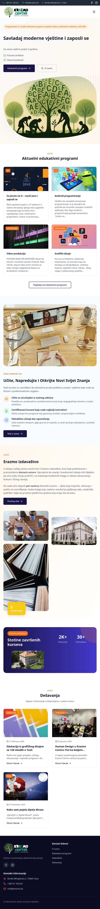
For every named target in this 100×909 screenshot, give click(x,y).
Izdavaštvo (57, 858)
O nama (46, 68)
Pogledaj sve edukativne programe (50, 285)
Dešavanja (57, 862)
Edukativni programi (19, 68)
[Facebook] (92, 3)
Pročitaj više (15, 501)
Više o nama (15, 433)
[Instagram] (96, 3)
